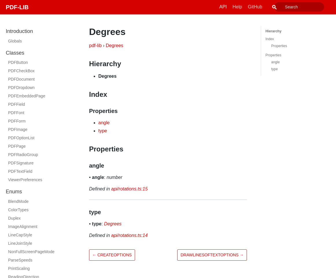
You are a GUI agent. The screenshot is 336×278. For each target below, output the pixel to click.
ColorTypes (18, 209)
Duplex (14, 218)
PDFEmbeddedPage (26, 96)
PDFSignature (21, 163)
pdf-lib (95, 45)
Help (250, 6)
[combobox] (305, 7)
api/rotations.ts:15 (129, 188)
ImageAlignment (22, 226)
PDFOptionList (21, 138)
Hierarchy (273, 31)
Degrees (114, 45)
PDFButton (18, 62)
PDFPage (17, 146)
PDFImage (17, 129)
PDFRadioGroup (23, 154)
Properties (279, 46)
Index (269, 39)
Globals (15, 41)
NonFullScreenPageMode (31, 251)
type (102, 130)
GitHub (268, 6)
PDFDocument (21, 79)
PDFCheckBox (21, 70)
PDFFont (16, 112)
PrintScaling (19, 268)
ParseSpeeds (20, 260)
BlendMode (18, 201)
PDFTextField (20, 171)
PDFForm (17, 121)
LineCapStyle (20, 235)
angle (104, 122)
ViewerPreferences (25, 179)
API (236, 6)
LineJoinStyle (20, 243)
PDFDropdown (21, 87)
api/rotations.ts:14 (129, 235)
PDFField (16, 104)
